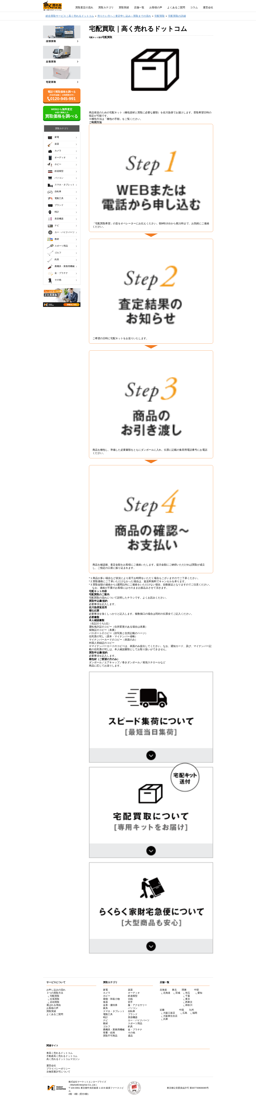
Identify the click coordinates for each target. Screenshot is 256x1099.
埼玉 (187, 992)
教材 (57, 239)
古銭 (130, 999)
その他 (58, 280)
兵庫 (165, 1019)
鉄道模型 (59, 171)
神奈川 (188, 1005)
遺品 (130, 1035)
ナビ (57, 225)
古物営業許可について (58, 1071)
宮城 (177, 992)
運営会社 (208, 7)
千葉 (187, 995)
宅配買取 (54, 995)
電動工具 (59, 198)
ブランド (59, 205)
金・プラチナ (61, 273)
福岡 (194, 1012)
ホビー (58, 164)
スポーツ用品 (61, 246)
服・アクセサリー (137, 1005)
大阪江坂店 (169, 1012)
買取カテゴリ (106, 7)
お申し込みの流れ (55, 989)
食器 (105, 1002)
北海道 (166, 992)
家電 (57, 137)
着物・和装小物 (111, 999)
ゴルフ (58, 252)
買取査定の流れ (84, 7)
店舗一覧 (139, 7)
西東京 (188, 1002)
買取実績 (124, 7)
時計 (57, 212)
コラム (194, 7)
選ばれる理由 (53, 1005)
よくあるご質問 (176, 7)
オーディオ (60, 157)
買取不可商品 (110, 1035)
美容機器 (59, 218)
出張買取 (54, 999)
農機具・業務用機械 (65, 266)
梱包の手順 (113, 118)
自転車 (58, 191)
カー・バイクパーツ (65, 232)
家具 (105, 1008)
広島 (185, 1012)
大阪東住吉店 (170, 1016)
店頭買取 (54, 1002)
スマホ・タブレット (65, 184)
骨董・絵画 (109, 1032)
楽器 (57, 144)
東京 (187, 999)
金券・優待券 (110, 1005)
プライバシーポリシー (58, 1068)
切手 (130, 1002)
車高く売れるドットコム (59, 1053)
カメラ (58, 150)
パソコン (59, 178)
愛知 (199, 992)
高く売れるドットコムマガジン (63, 1059)
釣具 (57, 259)
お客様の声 (155, 7)
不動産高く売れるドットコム (61, 1056)
